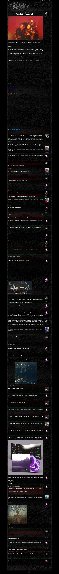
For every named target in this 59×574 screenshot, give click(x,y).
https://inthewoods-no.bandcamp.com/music (14, 131)
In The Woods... (13, 0)
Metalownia (40, 566)
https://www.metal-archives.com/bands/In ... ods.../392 (15, 129)
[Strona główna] (9, 1)
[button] (41, 0)
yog (9, 214)
